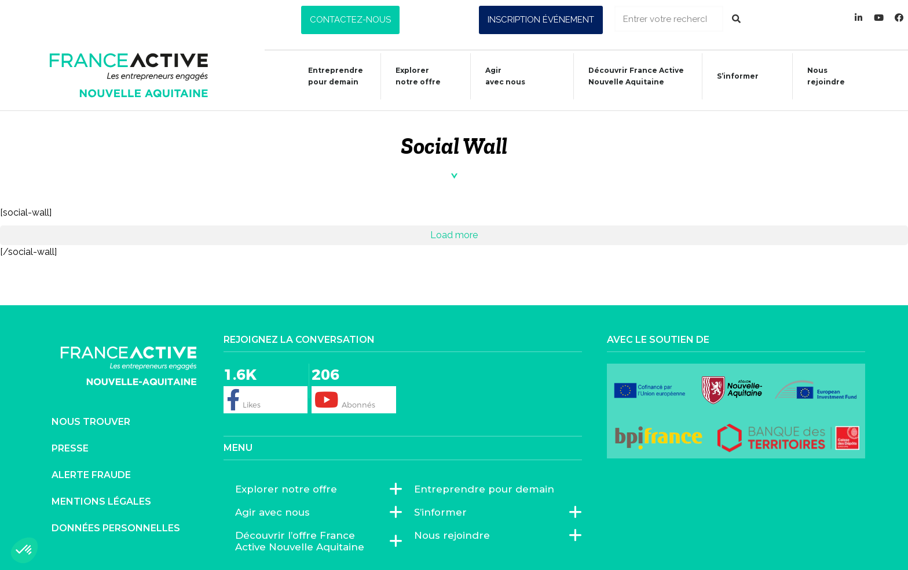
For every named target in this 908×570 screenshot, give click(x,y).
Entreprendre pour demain (329, 76)
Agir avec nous (275, 512)
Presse (70, 448)
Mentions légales (101, 501)
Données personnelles (116, 528)
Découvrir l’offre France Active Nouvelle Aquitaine (313, 541)
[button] (350, 20)
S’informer (732, 78)
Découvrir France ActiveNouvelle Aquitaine (630, 76)
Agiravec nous (499, 76)
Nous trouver (91, 421)
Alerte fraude (91, 474)
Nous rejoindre (820, 76)
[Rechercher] (736, 19)
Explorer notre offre (412, 76)
